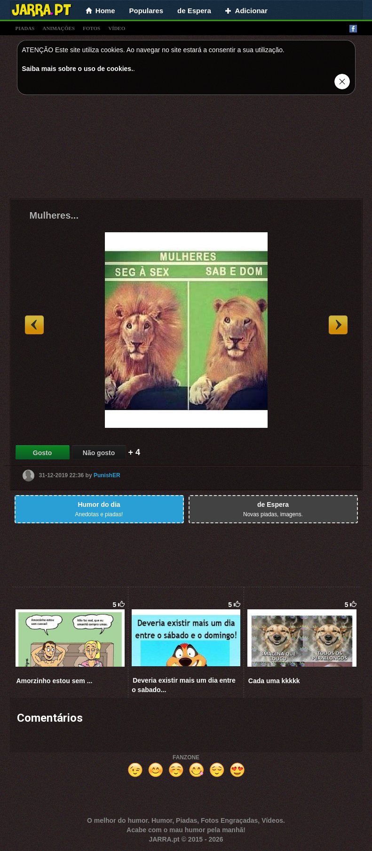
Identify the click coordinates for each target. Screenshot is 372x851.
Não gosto (99, 453)
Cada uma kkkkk (274, 681)
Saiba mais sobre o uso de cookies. (78, 68)
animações (59, 28)
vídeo (116, 28)
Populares (146, 11)
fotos (91, 28)
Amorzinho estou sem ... (54, 681)
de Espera (194, 11)
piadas (25, 28)
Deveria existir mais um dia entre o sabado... (184, 685)
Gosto (42, 453)
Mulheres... (54, 215)
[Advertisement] (186, 149)
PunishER (107, 475)
